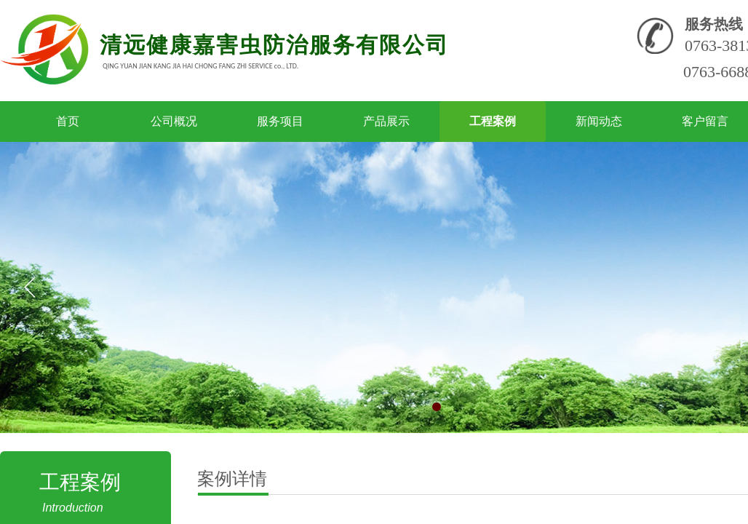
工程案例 (492, 121)
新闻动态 (599, 121)
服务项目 (280, 121)
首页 (67, 121)
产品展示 (386, 121)
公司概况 (174, 121)
